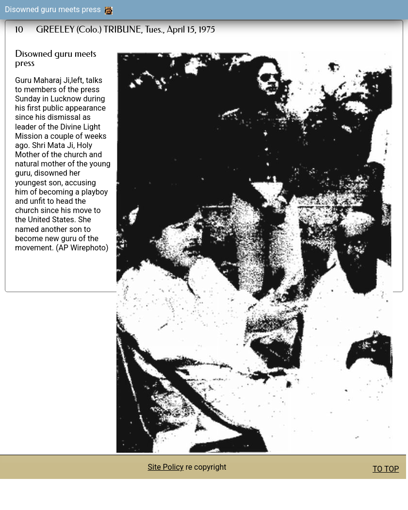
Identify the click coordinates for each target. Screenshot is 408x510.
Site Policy (166, 467)
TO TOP (386, 469)
